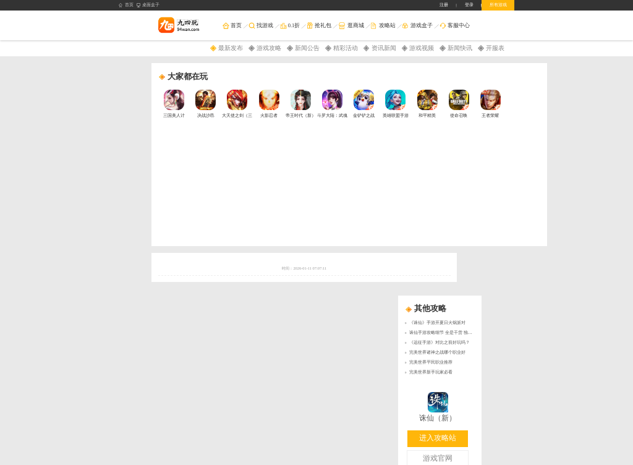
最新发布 (230, 48)
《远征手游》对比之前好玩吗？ (439, 342)
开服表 (495, 48)
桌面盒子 (148, 5)
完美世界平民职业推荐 (430, 362)
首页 (126, 5)
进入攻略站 (437, 438)
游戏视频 (421, 48)
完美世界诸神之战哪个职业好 (437, 352)
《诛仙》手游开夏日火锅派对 (437, 322)
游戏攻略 (269, 48)
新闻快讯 (460, 48)
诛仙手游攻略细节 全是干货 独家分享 (445, 332)
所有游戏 (498, 4)
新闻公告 (307, 48)
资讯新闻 (384, 48)
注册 (444, 4)
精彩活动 (345, 48)
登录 (469, 4)
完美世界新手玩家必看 (430, 372)
